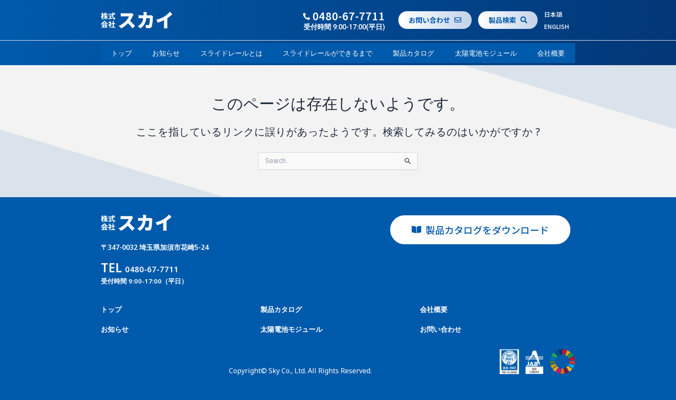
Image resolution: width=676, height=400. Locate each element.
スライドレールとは (231, 53)
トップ (121, 53)
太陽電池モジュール (486, 53)
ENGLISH (556, 26)
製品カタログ (413, 53)
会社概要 (551, 53)
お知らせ (166, 53)
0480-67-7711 (349, 15)
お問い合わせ (440, 329)
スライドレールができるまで (327, 53)
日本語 (553, 14)
